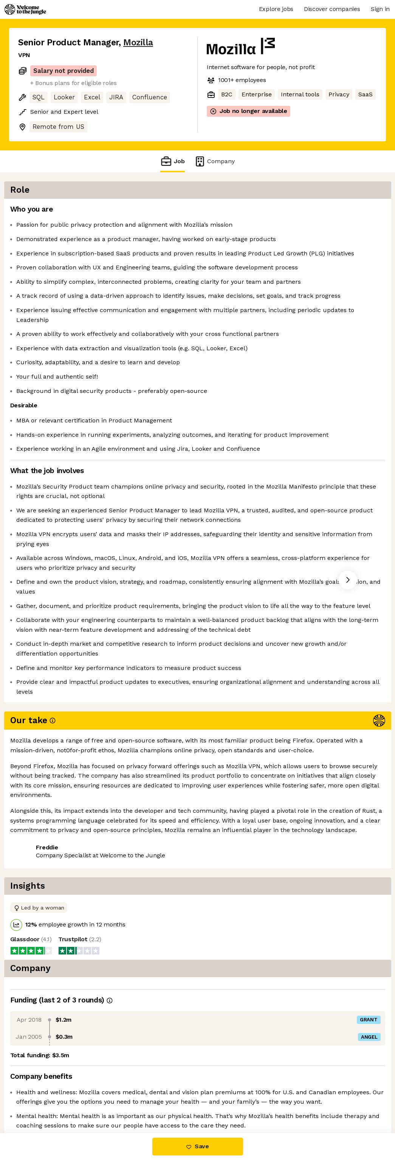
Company (214, 161)
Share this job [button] (39, 972)
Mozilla (138, 42)
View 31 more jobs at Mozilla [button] (113, 972)
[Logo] (25, 9)
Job (172, 161)
